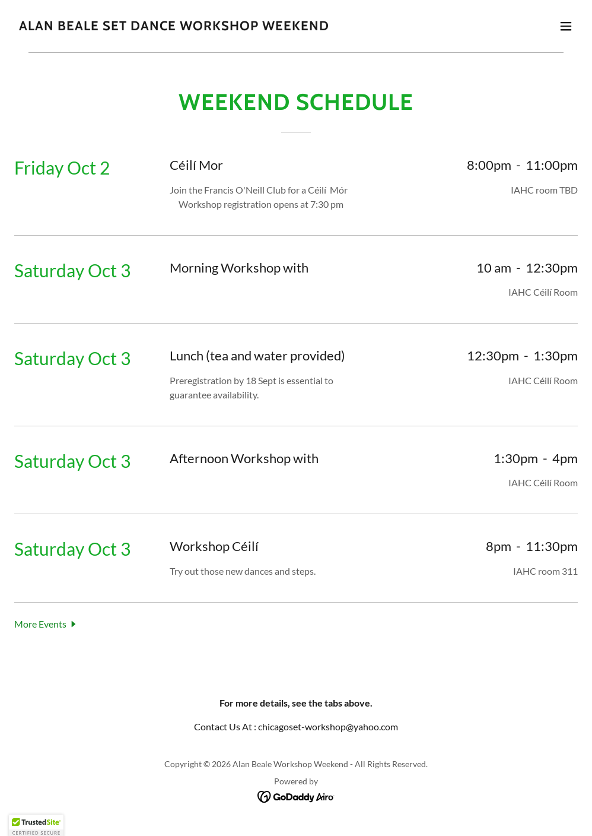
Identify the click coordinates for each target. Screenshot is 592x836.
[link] (174, 26)
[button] (566, 26)
